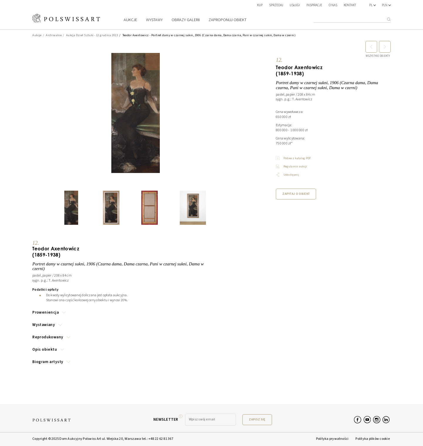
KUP (260, 5)
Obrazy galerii (186, 20)
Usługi (295, 5)
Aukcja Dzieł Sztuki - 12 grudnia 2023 (92, 35)
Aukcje (130, 20)
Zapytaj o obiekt (296, 194)
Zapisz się (257, 419)
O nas (333, 5)
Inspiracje (314, 5)
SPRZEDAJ (276, 5)
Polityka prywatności (332, 438)
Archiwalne (54, 35)
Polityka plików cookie (372, 438)
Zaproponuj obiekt (227, 20)
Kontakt (350, 5)
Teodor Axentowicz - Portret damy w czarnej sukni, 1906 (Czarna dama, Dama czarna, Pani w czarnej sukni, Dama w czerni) (209, 35)
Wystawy (154, 20)
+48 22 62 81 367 (160, 438)
